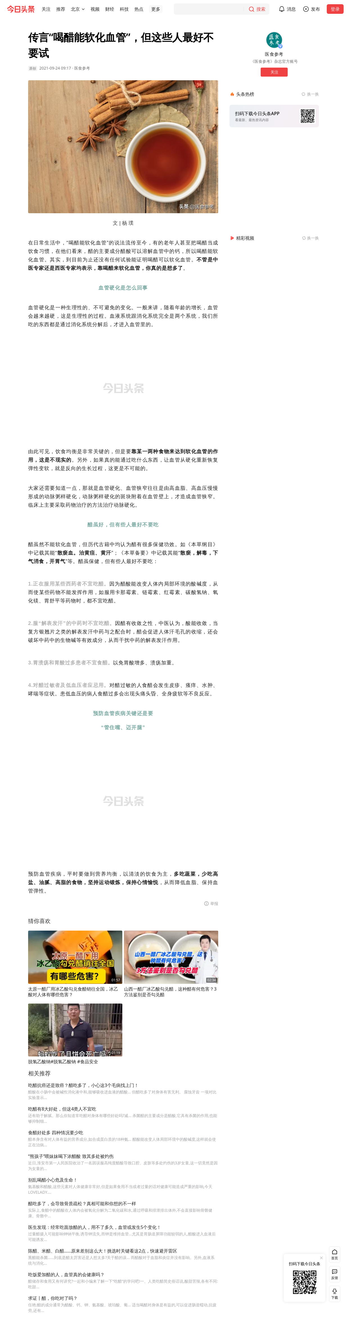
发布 (315, 9)
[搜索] (221, 9)
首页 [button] (334, 1258)
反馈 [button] (334, 1277)
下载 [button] (333, 1294)
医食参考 (82, 68)
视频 (95, 9)
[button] (46, 9)
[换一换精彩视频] (310, 238)
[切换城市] (83, 9)
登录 (335, 9)
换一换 (313, 94)
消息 (291, 9)
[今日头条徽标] (21, 9)
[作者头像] (274, 40)
